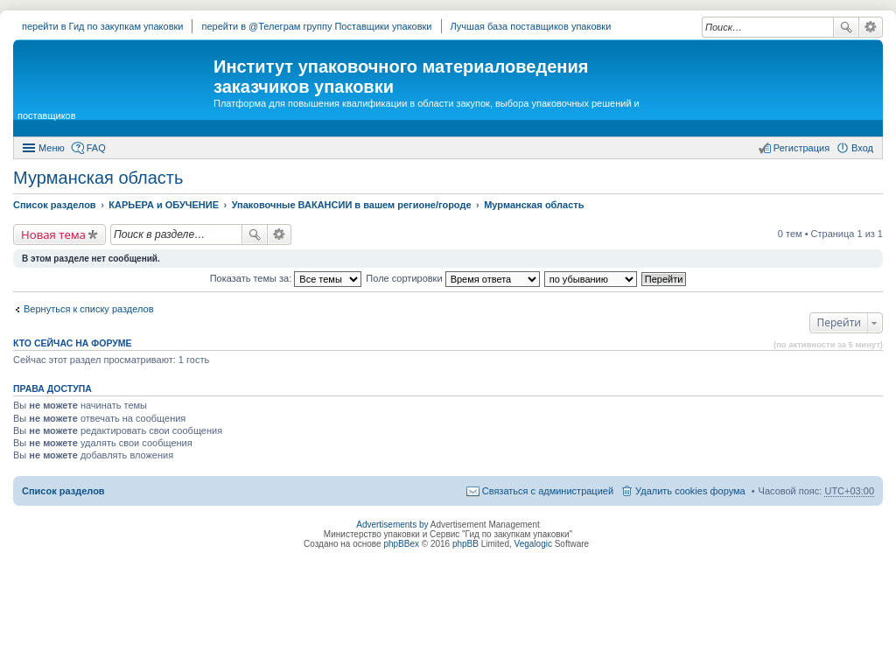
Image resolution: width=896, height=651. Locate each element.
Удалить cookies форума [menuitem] (690, 491)
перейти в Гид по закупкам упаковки (102, 26)
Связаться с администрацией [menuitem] (547, 491)
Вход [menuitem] (862, 148)
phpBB (465, 544)
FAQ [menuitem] (96, 148)
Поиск (846, 27)
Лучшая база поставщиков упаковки (531, 26)
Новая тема (53, 234)
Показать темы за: (286, 278)
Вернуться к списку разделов (88, 309)
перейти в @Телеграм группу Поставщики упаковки (316, 26)
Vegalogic (533, 544)
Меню (51, 148)
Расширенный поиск (871, 27)
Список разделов (63, 491)
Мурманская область (98, 177)
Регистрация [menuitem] (802, 148)
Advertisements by (392, 524)
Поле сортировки (452, 278)
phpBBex (401, 544)
